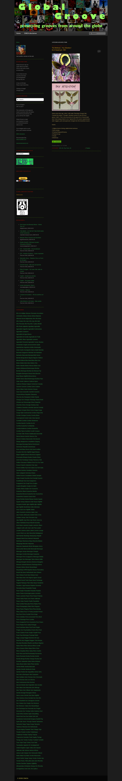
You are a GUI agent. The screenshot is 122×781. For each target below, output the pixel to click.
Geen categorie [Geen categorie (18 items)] (20, 473)
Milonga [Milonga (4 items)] (18, 562)
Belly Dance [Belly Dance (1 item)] (36, 355)
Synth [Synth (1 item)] (18, 721)
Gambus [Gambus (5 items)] (23, 470)
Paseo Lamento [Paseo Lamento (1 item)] (20, 596)
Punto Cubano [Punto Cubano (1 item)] (20, 632)
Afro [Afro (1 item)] (34, 318)
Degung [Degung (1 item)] (37, 441)
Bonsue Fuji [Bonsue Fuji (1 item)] (37, 371)
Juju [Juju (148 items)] (36, 517)
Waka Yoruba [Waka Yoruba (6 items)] (30, 755)
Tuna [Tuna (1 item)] (17, 742)
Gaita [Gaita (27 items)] (41, 467)
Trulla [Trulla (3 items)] (30, 737)
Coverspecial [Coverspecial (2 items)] (20, 418)
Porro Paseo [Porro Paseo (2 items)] (39, 622)
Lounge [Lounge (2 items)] (41, 530)
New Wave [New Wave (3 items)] (19, 577)
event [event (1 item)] (17, 460)
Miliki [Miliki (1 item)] (41, 559)
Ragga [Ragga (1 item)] (26, 638)
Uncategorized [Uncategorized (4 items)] (35, 745)
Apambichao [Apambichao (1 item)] (20, 347)
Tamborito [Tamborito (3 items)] (19, 724)
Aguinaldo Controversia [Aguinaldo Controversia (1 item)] (35, 329)
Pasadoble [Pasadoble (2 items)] (29, 588)
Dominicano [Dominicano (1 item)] (36, 444)
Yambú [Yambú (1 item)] (22, 758)
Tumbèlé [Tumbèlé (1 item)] (40, 740)
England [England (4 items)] (38, 454)
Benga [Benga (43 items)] (23, 358)
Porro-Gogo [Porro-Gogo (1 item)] (34, 614)
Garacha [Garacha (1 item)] (34, 470)
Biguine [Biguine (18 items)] (31, 358)
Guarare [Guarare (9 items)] (25, 496)
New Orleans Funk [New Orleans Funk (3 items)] (21, 575)
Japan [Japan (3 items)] (33, 512)
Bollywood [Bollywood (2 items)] (24, 368)
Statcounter (19, 194)
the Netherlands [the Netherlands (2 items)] (32, 727)
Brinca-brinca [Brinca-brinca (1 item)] (32, 376)
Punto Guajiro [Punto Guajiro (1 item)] (29, 632)
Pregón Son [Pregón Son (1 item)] (19, 630)
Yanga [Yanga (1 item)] (26, 758)
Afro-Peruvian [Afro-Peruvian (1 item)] (20, 324)
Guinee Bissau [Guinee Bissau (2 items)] (29, 499)
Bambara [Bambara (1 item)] (39, 352)
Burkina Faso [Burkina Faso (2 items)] (39, 378)
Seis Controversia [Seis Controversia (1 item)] (21, 682)
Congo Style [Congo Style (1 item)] (19, 412)
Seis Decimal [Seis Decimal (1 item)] (31, 682)
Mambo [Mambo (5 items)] (21, 535)
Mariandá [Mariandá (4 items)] (36, 538)
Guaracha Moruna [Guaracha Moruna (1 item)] (21, 494)
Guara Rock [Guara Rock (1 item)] (32, 496)
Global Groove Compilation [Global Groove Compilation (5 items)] (24, 475)
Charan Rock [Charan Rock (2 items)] (39, 399)
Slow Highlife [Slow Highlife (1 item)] (35, 695)
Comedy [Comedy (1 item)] (40, 407)
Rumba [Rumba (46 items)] (28, 656)
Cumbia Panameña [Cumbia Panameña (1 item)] (32, 428)
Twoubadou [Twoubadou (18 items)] (19, 745)
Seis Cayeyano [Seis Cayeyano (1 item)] (33, 674)
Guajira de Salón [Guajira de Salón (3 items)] (31, 486)
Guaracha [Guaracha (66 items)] (35, 488)
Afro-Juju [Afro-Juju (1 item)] (31, 321)
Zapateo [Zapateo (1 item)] (28, 763)
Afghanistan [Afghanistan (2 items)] (29, 318)
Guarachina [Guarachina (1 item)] (39, 494)
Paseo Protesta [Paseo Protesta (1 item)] (37, 596)
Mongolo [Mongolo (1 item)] (23, 562)
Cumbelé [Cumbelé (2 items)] (18, 420)
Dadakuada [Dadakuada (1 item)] (32, 433)
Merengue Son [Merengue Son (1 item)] (20, 559)
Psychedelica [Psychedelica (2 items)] (27, 630)
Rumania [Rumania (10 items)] (22, 656)
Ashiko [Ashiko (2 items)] (32, 347)
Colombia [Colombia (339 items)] (24, 407)
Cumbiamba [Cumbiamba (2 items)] (30, 426)
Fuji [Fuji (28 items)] (26, 467)
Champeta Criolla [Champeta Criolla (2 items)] (29, 397)
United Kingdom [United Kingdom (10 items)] (21, 747)
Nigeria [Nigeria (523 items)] (31, 577)
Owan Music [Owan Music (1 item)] (32, 580)
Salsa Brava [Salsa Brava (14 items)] (19, 664)
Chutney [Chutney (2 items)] (33, 405)
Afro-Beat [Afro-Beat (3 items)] (38, 318)
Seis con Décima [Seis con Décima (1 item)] (30, 679)
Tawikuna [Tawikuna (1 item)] (19, 727)
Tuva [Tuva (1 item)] (32, 742)
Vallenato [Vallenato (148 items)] (19, 750)
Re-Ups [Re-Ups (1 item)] (37, 638)
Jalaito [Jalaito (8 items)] (33, 509)
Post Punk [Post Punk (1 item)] (32, 627)
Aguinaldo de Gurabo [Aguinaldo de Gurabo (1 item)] (22, 337)
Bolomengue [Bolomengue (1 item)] (31, 368)
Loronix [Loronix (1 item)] (36, 530)
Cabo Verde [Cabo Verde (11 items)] (19, 381)
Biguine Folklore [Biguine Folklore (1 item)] (38, 358)
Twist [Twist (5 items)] (35, 742)
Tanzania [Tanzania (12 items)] (37, 724)
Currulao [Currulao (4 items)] (18, 433)
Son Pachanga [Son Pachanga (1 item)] (20, 708)
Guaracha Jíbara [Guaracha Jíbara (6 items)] (21, 491)
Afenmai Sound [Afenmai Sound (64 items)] (20, 318)
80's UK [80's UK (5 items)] (18, 313)
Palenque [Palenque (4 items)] (24, 583)
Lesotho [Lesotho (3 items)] (18, 530)
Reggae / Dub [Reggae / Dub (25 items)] (33, 640)
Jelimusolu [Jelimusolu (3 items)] (27, 515)
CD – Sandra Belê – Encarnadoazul (30, 249)
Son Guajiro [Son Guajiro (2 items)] (27, 703)
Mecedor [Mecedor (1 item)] (25, 543)
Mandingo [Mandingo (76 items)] (26, 535)
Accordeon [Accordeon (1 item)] (40, 313)
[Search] (97, 33)
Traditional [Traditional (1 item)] (19, 734)
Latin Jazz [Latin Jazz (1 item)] (28, 528)
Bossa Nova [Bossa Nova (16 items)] (31, 373)
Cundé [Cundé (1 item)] (32, 431)
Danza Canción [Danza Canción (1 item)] (24, 436)
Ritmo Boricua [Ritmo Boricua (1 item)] (28, 645)
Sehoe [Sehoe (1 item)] (36, 672)
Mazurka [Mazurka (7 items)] (35, 541)
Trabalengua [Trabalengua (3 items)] (34, 732)
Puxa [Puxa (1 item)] (39, 632)
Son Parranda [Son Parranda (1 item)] (29, 708)
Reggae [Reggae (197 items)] (27, 640)
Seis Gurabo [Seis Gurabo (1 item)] (38, 685)
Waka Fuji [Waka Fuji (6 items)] (23, 755)
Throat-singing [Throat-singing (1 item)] (20, 729)
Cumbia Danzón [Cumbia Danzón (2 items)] (21, 423)
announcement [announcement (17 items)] (32, 344)
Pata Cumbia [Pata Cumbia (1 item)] (20, 604)
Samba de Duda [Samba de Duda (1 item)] (30, 669)
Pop (65, 148)
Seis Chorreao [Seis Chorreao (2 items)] (20, 679)
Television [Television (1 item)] (25, 727)
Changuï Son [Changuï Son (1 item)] (20, 399)
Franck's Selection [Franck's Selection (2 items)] (26, 465)
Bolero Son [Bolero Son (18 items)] (37, 365)
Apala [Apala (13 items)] (38, 344)
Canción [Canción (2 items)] (18, 386)
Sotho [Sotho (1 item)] (32, 711)
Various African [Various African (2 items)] (33, 750)
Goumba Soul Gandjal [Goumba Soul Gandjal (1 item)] (31, 478)
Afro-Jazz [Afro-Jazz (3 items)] (26, 321)
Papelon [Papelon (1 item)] (32, 585)
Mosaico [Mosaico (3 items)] (18, 567)
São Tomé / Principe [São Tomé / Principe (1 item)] (26, 721)
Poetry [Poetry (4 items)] (31, 611)
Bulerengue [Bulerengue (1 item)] (31, 378)
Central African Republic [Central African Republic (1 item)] (23, 394)
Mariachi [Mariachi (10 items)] (30, 538)
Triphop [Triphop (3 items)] (30, 734)
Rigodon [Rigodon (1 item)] (41, 643)
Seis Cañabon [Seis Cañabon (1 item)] (20, 677)
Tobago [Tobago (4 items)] (36, 729)
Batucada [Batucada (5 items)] (25, 355)
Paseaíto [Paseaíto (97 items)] (33, 590)
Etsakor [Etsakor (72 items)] (30, 457)
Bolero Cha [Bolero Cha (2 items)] (34, 363)
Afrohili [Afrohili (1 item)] (40, 324)
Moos (17, 42)
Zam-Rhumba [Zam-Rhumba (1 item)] (39, 761)
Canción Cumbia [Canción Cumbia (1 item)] (26, 386)
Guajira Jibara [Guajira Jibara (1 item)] (20, 488)
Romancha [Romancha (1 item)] (38, 653)
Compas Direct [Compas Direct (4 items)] (25, 410)
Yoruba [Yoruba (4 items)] (34, 758)
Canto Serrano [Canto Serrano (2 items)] (28, 389)
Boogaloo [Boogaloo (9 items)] (19, 373)
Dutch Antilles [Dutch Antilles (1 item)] (36, 449)
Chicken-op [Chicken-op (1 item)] (19, 402)
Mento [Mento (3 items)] (30, 546)
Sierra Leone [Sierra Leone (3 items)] (20, 695)
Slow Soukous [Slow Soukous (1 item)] (20, 698)
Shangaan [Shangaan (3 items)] (29, 693)
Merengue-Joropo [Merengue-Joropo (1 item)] (21, 551)
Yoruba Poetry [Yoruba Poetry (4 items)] (20, 761)
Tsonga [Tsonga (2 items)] (39, 737)
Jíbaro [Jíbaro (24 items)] (18, 522)
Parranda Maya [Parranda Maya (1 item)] (20, 588)
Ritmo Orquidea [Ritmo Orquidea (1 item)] (20, 651)
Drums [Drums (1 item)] (27, 449)
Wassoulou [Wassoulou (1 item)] (37, 755)
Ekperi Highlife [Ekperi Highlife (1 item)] (20, 454)
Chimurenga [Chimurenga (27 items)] (26, 402)
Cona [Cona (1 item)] (32, 410)
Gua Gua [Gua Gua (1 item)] (26, 481)
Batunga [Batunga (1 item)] (30, 355)
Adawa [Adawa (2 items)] (25, 316)
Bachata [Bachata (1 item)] (41, 350)
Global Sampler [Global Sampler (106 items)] (36, 475)
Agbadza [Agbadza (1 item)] (25, 326)
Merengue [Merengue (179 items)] (40, 549)
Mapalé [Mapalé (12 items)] (39, 535)
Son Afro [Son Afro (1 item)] (38, 698)
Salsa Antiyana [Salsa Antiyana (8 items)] (35, 661)
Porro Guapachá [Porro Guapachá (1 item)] (21, 622)
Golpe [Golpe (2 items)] (18, 478)
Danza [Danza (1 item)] (18, 436)
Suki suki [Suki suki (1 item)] (35, 716)
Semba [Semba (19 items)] (18, 693)
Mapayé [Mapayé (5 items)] (18, 538)
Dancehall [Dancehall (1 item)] (39, 433)
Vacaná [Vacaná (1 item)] (38, 747)
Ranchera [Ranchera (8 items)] (31, 638)
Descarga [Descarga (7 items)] (19, 444)
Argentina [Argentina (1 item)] (26, 347)
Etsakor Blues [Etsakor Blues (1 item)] (36, 457)
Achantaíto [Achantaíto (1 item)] (19, 316)
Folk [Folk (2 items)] (40, 460)
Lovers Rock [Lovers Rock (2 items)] (20, 533)
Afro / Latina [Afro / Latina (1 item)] (33, 324)
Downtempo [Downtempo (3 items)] (31, 447)
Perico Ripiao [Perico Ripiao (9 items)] (34, 604)
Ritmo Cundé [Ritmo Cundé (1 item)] (36, 645)
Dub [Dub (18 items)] (31, 449)
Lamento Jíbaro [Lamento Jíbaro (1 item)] (37, 525)
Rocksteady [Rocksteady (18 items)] (31, 653)
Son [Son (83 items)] (34, 698)
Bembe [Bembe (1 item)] (18, 358)
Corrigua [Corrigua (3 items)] (23, 415)
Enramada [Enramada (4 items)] (19, 457)
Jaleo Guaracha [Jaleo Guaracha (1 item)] (20, 512)
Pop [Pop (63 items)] (17, 614)
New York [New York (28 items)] (25, 577)
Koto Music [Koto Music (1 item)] (19, 525)
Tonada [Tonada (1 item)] (18, 732)
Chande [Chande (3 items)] (36, 397)
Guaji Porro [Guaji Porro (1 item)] (29, 483)
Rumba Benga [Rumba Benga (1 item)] (20, 658)
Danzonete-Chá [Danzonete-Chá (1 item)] (30, 439)
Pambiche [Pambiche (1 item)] (40, 583)
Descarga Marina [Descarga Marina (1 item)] (27, 444)
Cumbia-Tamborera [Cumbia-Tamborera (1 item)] (32, 420)
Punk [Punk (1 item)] (40, 630)
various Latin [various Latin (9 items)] (20, 753)
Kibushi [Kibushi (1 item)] (32, 522)
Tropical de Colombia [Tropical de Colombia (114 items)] (22, 737)
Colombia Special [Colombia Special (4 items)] (33, 407)
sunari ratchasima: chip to (27, 285)
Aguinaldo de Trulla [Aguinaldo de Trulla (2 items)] (34, 337)
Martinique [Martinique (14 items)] (19, 541)
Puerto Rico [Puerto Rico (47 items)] (35, 630)
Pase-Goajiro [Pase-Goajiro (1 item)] (20, 590)
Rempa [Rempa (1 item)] (40, 640)
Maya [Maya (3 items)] (30, 541)
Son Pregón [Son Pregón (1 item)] (37, 708)
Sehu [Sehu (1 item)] (40, 672)
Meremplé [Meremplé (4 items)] (34, 549)
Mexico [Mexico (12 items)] (37, 559)
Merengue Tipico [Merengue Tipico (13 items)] (30, 559)
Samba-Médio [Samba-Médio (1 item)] (20, 666)
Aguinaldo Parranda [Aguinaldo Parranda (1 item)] (22, 342)
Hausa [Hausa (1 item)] (35, 501)
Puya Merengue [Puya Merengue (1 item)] (24, 635)
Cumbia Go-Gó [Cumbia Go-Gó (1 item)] (30, 423)
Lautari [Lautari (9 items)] (39, 528)
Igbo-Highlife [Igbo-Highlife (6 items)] (30, 504)
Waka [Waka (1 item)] (18, 755)
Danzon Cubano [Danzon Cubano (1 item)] (21, 439)
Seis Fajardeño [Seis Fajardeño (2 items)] (30, 685)
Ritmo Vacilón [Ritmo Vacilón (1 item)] (37, 651)
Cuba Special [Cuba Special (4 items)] (36, 418)
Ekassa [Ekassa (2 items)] (37, 452)
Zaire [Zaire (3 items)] (32, 761)
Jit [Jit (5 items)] (38, 515)
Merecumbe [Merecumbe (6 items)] (19, 549)
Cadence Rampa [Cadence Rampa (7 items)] (21, 384)
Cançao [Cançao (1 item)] (35, 389)
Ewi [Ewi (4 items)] (21, 460)
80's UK (61, 148)
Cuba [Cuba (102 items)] (29, 418)
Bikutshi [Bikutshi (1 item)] (18, 360)
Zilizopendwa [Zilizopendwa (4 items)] (20, 766)
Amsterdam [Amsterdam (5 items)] (19, 344)
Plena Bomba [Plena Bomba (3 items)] (37, 609)
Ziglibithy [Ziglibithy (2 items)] (34, 763)
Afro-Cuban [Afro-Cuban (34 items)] (19, 321)
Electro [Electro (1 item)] (27, 454)
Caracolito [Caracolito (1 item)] (26, 392)
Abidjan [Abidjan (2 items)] (23, 313)
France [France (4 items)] (18, 465)
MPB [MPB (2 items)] (25, 570)
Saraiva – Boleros (25, 290)
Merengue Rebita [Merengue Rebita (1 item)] (38, 556)
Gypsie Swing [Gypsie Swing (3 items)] (20, 501)
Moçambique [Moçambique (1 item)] (20, 570)
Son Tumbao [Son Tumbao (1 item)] (26, 711)
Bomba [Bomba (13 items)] (37, 368)
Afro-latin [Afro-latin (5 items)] (37, 321)
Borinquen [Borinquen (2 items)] (25, 373)
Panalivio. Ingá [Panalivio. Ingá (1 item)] (20, 585)
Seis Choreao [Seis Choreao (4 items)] (29, 677)
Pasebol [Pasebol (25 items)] (38, 590)
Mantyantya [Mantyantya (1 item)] (33, 535)
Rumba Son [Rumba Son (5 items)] (38, 658)
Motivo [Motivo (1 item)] (23, 567)
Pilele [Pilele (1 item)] (29, 606)
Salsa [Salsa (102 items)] (29, 661)
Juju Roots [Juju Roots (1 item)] (33, 520)
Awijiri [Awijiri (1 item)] (36, 350)
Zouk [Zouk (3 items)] (25, 768)
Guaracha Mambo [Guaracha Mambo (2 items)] (31, 491)
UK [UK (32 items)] (29, 745)
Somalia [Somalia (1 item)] (30, 698)
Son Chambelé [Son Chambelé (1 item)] (20, 700)
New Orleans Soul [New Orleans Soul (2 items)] (32, 575)
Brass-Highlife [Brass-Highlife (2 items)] (24, 376)
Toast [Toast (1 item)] (32, 729)
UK (70, 148)
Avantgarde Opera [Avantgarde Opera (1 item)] (29, 350)
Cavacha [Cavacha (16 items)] (36, 392)
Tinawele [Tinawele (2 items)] (27, 729)
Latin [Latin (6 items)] (23, 528)
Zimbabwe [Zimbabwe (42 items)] (27, 766)
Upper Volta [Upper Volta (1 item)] (29, 747)
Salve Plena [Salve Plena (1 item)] (30, 664)
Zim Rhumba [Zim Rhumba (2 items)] (39, 766)
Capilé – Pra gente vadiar (27, 280)
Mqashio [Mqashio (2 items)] (29, 570)
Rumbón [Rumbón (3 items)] (18, 661)
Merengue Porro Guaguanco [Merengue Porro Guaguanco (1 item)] (24, 556)
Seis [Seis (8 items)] (17, 674)
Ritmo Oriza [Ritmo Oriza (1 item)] (35, 648)
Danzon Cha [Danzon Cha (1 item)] (33, 436)
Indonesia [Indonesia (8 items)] (37, 507)
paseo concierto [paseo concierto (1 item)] (35, 593)
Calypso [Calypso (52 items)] (28, 384)
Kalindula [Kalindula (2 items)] (23, 522)
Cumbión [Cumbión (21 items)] (27, 431)
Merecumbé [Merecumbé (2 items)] (27, 549)
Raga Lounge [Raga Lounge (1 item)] (20, 638)
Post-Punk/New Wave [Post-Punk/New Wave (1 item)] (22, 627)
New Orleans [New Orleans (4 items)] (37, 572)
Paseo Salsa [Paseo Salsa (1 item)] (20, 598)
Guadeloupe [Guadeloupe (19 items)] (19, 481)
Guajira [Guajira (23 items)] (35, 483)
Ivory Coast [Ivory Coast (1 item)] (19, 509)
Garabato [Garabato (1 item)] (29, 470)
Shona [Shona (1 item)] (34, 693)
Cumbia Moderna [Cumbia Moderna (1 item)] (21, 428)
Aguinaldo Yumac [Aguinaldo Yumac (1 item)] (33, 342)
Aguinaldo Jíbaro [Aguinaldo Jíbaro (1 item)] (21, 339)
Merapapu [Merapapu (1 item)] (36, 546)
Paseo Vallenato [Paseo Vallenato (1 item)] (35, 598)
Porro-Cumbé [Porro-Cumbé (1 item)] (26, 614)
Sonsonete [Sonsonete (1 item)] (19, 711)
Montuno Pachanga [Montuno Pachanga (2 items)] (32, 564)
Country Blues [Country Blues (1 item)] (35, 415)
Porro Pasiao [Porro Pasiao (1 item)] (20, 624)
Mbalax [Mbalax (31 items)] (40, 541)
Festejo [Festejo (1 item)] (31, 460)
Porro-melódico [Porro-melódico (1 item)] (20, 617)
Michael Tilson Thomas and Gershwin (30, 237)
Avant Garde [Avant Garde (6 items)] (20, 350)
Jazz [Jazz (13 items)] (36, 512)
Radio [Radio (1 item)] (36, 635)
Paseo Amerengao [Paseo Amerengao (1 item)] (25, 593)
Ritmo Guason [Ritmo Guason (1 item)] (20, 648)
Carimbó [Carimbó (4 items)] (31, 392)
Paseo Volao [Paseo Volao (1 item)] (20, 601)
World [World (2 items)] (18, 758)
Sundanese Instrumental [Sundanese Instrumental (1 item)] (23, 719)
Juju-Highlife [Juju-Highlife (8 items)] (19, 520)
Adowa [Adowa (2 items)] (29, 316)
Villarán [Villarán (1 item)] (40, 753)
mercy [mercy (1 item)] (40, 546)
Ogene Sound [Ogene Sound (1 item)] (37, 577)
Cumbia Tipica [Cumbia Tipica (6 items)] (20, 431)
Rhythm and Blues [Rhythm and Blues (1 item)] (33, 643)
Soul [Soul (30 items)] (41, 711)
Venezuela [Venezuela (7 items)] (34, 753)
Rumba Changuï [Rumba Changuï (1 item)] (30, 658)
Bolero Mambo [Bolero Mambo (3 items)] (20, 365)
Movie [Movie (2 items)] (27, 567)
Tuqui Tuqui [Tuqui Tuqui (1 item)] (23, 742)
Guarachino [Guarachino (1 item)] (19, 496)
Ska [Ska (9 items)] (30, 695)
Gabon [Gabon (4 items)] (33, 467)
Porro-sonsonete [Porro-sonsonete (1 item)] (30, 617)
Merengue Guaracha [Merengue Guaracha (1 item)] (33, 554)
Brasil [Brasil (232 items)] (18, 376)
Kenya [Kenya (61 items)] (28, 522)
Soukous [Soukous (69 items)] (36, 711)
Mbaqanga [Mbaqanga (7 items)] (19, 543)
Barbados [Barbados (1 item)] (19, 355)
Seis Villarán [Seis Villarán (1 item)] (26, 690)
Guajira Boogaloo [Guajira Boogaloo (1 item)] (21, 486)
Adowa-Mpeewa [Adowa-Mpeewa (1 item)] (36, 316)
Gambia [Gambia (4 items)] (18, 470)
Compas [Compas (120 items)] (18, 410)
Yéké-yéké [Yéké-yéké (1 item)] (28, 761)
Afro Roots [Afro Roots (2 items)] (19, 326)
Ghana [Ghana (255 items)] (33, 473)
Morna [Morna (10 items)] (40, 564)
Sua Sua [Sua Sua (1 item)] (25, 716)
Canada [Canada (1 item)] (40, 384)
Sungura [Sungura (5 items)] (33, 719)
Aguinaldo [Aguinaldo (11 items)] (37, 326)
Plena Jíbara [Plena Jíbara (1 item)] (20, 611)
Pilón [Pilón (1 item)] (32, 606)
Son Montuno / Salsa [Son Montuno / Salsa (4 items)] (22, 706)
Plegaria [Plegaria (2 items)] (26, 609)
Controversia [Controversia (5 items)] (27, 412)
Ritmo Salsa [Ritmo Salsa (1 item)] (29, 651)
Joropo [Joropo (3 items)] (23, 517)
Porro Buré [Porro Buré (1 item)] (38, 617)
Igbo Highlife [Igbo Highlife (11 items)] (38, 504)
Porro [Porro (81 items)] (20, 614)
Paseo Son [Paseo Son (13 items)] (27, 598)
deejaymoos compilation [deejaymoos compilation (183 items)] (28, 441)
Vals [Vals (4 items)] (23, 750)
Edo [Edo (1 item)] (22, 452)
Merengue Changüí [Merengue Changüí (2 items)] (32, 551)
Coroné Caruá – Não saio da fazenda (30, 264)
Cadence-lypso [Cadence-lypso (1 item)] (33, 381)
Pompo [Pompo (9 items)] (40, 611)
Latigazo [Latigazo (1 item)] (18, 528)
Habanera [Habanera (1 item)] (27, 501)
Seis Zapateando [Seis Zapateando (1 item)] (36, 690)
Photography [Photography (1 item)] (23, 606)
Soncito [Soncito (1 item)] (37, 700)
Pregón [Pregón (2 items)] (38, 627)
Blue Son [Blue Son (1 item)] (37, 360)
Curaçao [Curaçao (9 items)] (37, 431)
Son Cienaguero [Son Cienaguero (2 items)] (30, 700)
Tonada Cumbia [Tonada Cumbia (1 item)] (25, 732)
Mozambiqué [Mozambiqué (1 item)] (33, 567)
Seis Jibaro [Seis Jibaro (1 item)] (19, 687)
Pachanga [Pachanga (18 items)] (39, 580)
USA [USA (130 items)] (34, 747)
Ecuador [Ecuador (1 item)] (18, 452)
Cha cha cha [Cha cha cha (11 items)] (20, 397)
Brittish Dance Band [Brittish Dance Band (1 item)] (22, 378)
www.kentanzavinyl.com (22, 143)
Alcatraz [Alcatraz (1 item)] (41, 342)
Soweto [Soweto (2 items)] (26, 713)
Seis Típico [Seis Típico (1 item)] (19, 690)
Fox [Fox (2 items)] (36, 462)
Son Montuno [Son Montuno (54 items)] (35, 703)
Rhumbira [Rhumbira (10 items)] (24, 643)
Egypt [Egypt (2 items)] (33, 452)
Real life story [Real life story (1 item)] (20, 640)
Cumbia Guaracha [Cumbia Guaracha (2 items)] (21, 426)
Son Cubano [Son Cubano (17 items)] (20, 703)
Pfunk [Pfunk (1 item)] (18, 606)
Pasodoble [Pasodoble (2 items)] (36, 601)
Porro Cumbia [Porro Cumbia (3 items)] (30, 619)
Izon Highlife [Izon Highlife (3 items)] (26, 509)
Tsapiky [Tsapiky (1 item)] (34, 737)
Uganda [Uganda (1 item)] (25, 745)
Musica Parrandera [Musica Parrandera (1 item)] (38, 570)
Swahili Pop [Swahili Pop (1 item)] (39, 719)
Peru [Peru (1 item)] (39, 604)
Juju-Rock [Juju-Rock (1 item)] (27, 520)
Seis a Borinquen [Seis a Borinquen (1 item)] (24, 674)
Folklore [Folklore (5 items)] (29, 462)
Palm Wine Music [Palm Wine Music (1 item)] (32, 583)
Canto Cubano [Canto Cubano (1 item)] (35, 386)
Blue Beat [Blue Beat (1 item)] (28, 360)
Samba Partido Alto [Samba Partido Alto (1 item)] (21, 672)
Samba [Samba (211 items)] (37, 664)
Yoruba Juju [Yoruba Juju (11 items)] (40, 758)
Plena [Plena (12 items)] (31, 609)
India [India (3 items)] (32, 507)
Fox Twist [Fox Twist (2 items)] (40, 462)
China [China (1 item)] (32, 402)
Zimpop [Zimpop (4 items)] (33, 766)
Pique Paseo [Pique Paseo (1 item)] (20, 609)
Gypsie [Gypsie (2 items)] (40, 499)
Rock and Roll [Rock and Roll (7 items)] (24, 653)
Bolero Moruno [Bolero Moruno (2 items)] (29, 365)
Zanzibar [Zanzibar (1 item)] (23, 763)
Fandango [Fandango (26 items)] (25, 460)
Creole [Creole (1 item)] (26, 418)
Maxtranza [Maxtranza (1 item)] (26, 541)
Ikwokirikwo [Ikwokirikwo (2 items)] (27, 507)
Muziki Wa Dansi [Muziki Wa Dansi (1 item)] (21, 572)
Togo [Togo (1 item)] (40, 729)
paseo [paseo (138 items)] (18, 593)
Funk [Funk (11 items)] (29, 467)
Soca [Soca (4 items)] (26, 698)
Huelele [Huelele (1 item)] (24, 504)
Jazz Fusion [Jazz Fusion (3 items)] (19, 515)
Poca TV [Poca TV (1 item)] (26, 611)
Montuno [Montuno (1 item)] (29, 562)
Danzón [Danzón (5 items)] (38, 439)
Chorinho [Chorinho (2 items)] (19, 405)
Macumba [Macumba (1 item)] (32, 533)
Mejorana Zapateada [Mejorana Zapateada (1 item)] (22, 546)
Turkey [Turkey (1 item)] (29, 742)
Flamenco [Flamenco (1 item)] (36, 460)
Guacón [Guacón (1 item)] (40, 478)
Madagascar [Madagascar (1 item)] (39, 533)
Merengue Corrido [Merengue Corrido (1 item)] (21, 554)
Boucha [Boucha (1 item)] (38, 373)
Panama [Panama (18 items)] (27, 585)
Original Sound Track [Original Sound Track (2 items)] (22, 580)
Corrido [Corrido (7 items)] (18, 415)
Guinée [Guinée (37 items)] (36, 499)
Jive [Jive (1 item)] (40, 515)
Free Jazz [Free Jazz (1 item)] (34, 465)
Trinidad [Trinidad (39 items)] (25, 734)
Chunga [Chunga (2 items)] (28, 405)
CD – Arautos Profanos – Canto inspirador (31, 253)
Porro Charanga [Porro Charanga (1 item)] (21, 619)
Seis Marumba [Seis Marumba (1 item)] (27, 687)
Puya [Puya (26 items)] (17, 635)
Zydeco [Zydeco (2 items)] (35, 768)
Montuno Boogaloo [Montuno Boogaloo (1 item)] (37, 562)
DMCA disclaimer (20, 134)
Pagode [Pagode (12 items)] (18, 583)
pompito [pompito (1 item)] (35, 611)
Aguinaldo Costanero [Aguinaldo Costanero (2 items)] (22, 331)
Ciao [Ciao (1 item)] (37, 405)
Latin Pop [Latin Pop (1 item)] (33, 528)
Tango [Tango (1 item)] (24, 724)
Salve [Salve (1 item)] (25, 664)
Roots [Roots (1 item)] (18, 656)
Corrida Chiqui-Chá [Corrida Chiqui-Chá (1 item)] (37, 412)
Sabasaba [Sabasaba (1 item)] (24, 661)
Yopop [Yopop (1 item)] (30, 758)
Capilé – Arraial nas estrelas (28, 276)
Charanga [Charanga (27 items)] (32, 399)
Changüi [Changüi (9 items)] (26, 399)
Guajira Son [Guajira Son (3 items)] (28, 488)
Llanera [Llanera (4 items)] (23, 530)
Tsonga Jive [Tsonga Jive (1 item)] (19, 740)
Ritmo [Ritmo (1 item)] (22, 645)
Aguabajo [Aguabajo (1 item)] (31, 326)
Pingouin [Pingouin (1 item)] (37, 606)
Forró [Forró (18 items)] (33, 462)
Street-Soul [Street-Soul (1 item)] (19, 716)
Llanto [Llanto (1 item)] (28, 530)
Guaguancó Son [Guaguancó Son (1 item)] (21, 483)
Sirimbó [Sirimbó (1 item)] (26, 695)
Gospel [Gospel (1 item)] (22, 478)
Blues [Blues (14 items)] (33, 360)
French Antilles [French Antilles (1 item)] (20, 467)
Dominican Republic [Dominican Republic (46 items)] (22, 447)
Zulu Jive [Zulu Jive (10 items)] (30, 768)
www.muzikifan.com (21, 139)
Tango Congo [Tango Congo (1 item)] (30, 724)
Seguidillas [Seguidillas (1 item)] (31, 672)
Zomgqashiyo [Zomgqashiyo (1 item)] (20, 768)
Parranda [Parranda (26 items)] (38, 585)
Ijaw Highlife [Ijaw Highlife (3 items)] (19, 507)
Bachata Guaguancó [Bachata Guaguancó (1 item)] (22, 352)
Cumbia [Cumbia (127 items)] (24, 420)
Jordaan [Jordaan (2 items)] (18, 517)
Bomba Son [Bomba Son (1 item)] (30, 371)
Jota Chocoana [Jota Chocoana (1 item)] (30, 517)
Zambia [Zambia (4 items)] (18, 763)
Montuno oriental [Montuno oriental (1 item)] (21, 564)
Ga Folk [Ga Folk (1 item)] (37, 467)
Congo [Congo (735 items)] (40, 410)
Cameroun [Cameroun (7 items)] (35, 384)
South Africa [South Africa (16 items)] (19, 713)
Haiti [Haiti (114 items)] (32, 501)
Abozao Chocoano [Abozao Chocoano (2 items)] (31, 313)
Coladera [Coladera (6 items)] (19, 407)
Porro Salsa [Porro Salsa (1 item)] (27, 624)
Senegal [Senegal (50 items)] (23, 693)
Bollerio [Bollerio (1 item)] (18, 368)
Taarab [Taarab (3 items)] (34, 721)
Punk (67, 148)
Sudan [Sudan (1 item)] (30, 716)
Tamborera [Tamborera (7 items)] (39, 721)
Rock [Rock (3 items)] (17, 653)
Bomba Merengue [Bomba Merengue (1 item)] (21, 371)
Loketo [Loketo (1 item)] (32, 530)
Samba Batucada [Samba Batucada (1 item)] (30, 666)
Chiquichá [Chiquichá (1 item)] (37, 402)
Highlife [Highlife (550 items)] (40, 501)
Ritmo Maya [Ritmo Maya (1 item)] (28, 648)
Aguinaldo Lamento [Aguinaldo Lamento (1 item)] (32, 339)
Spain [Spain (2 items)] (30, 713)
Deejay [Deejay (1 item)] (18, 441)
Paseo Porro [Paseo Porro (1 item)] (29, 596)
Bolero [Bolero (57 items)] (18, 363)
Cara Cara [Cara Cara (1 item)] (19, 392)
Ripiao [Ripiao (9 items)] (18, 645)
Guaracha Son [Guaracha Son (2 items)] (31, 494)
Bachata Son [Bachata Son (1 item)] (32, 352)
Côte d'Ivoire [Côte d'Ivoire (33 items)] (25, 433)
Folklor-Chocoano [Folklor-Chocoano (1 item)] (21, 462)
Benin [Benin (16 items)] (26, 358)
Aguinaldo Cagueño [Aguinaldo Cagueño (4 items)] (22, 329)
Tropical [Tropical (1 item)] (34, 734)
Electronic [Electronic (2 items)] (32, 454)
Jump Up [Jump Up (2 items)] (39, 520)
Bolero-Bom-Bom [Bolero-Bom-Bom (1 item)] (25, 363)
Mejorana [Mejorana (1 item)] (31, 543)
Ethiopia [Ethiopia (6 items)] (25, 457)
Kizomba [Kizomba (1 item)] (37, 522)
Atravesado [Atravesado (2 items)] (37, 347)
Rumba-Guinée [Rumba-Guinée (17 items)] (34, 656)
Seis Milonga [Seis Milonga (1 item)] (35, 687)
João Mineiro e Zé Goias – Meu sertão (30, 301)
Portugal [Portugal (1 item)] (33, 624)
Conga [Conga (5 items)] (36, 410)
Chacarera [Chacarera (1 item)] (34, 394)
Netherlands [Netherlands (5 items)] (29, 572)
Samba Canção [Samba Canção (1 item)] (20, 669)
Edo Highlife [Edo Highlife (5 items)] (27, 452)
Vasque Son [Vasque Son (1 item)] (27, 753)
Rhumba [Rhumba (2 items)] (18, 643)
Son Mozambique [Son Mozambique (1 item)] (34, 706)
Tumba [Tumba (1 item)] (26, 740)
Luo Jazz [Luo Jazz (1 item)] (26, 533)
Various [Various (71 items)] (27, 750)
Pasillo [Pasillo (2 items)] (31, 601)
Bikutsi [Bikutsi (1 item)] (23, 360)
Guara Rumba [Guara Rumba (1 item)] (20, 499)
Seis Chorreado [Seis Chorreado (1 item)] (37, 677)
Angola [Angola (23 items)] (25, 344)
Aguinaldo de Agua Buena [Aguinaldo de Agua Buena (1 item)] (23, 334)
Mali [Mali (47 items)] (17, 535)
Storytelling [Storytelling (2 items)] (35, 713)
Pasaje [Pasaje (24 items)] (34, 588)
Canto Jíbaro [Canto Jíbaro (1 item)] (20, 389)
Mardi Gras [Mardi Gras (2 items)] (24, 538)
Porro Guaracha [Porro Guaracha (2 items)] (31, 622)
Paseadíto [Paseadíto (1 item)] (27, 590)
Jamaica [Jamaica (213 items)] (28, 512)
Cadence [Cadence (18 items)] (26, 381)
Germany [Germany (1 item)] (28, 473)
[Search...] (30, 99)
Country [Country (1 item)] (28, 415)
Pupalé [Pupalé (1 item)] (35, 632)
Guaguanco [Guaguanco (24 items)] (32, 481)
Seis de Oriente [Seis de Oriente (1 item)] (20, 685)
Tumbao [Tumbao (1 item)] (30, 740)
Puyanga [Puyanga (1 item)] (31, 635)
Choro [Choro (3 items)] (23, 405)
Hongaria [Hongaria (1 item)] (19, 504)
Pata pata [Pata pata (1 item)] (27, 604)
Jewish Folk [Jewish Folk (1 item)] (33, 515)
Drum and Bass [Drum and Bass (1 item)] (20, 449)
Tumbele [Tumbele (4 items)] (35, 740)
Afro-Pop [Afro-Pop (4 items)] (27, 324)
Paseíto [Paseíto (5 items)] (26, 601)
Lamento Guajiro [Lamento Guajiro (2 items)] (28, 525)
